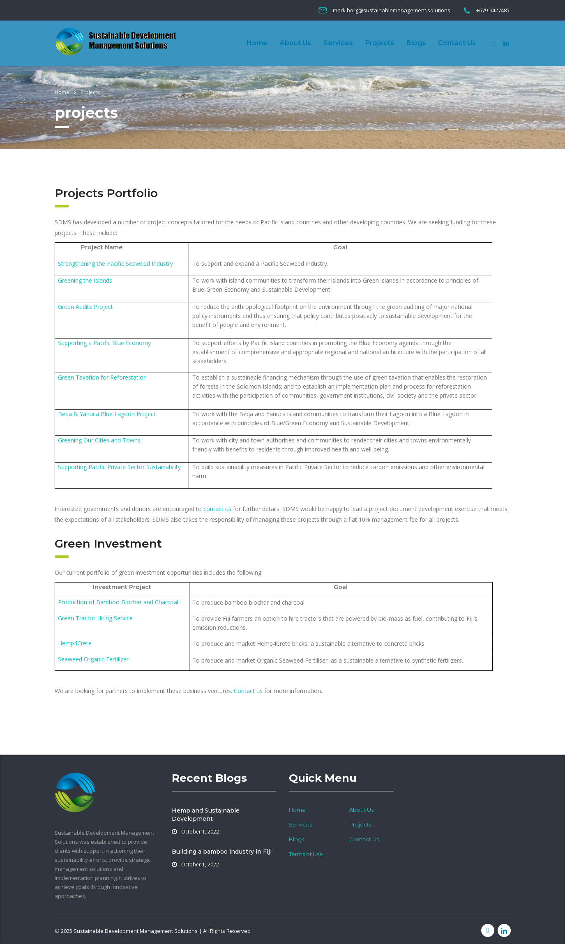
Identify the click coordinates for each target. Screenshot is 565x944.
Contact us (248, 691)
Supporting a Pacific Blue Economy (104, 343)
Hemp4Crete (75, 643)
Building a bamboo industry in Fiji (222, 851)
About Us (295, 43)
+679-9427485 (493, 10)
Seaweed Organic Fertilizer (93, 659)
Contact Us (457, 43)
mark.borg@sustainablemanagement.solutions (391, 10)
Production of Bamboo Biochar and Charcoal (118, 602)
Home (257, 43)
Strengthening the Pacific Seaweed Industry (115, 263)
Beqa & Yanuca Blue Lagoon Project (107, 414)
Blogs (416, 43)
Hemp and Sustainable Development (206, 814)
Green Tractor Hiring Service (95, 618)
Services (338, 43)
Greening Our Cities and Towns (99, 440)
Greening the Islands (85, 280)
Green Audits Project (85, 307)
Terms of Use (306, 854)
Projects (379, 43)
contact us (217, 509)
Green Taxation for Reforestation (102, 377)
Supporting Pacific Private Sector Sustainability (119, 467)
